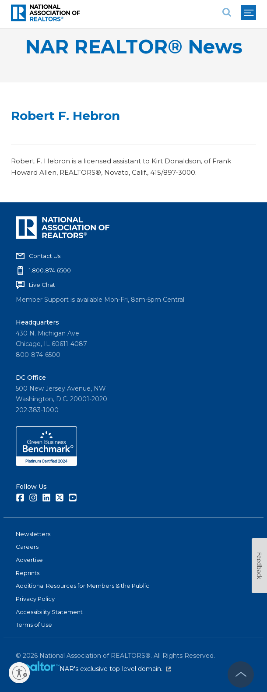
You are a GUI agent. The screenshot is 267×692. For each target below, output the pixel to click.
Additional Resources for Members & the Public (82, 585)
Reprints (27, 572)
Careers (27, 546)
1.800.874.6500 (50, 270)
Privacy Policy (35, 598)
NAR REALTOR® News (133, 46)
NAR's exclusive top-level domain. (115, 669)
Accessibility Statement (49, 611)
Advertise (29, 559)
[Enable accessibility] (19, 672)
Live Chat (42, 284)
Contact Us (44, 255)
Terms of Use (34, 624)
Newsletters (33, 533)
